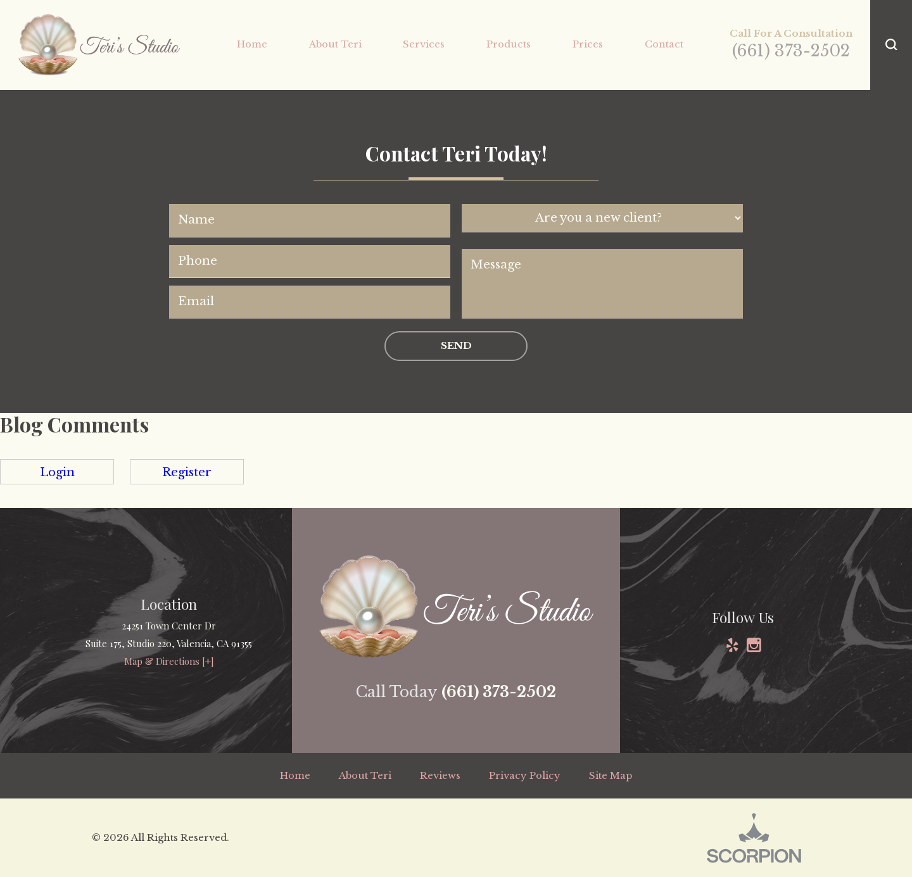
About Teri (365, 775)
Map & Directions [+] (169, 661)
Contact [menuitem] (664, 44)
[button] (891, 45)
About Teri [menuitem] (335, 44)
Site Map (610, 775)
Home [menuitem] (252, 44)
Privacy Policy (524, 775)
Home (295, 775)
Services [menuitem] (424, 44)
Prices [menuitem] (588, 44)
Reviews (440, 775)
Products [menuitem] (508, 44)
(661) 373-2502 (791, 51)
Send (456, 345)
